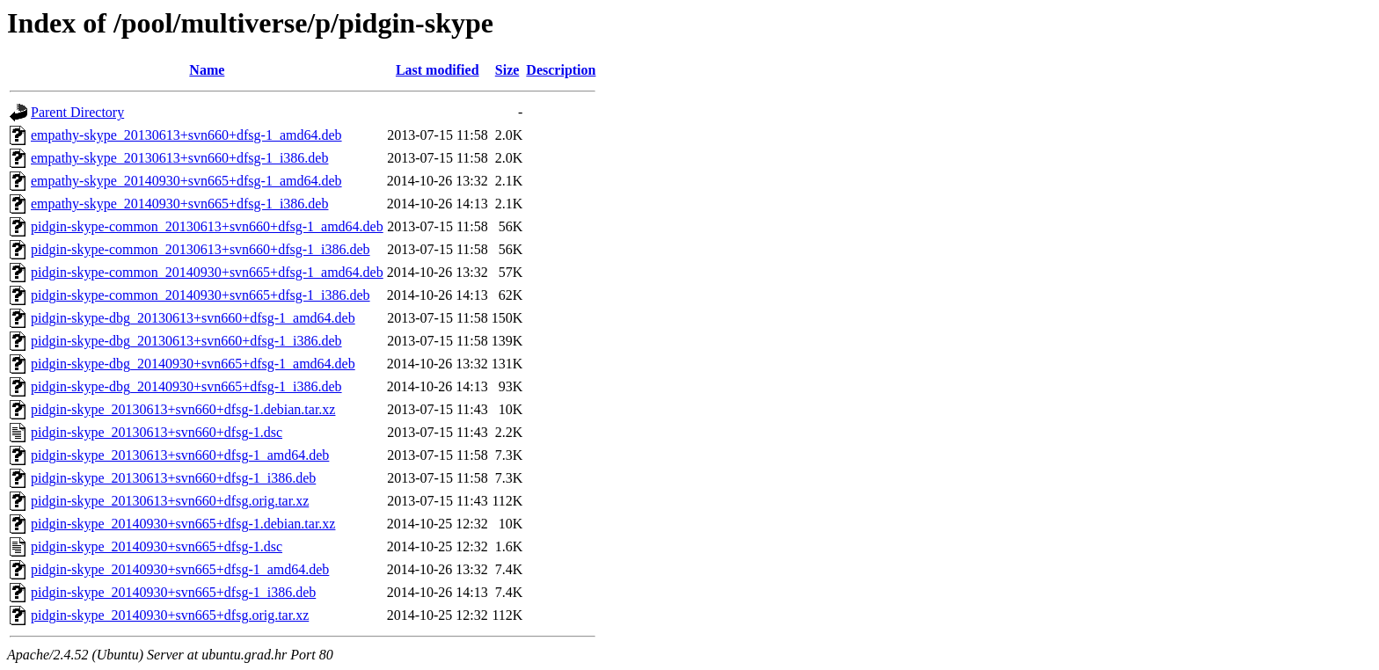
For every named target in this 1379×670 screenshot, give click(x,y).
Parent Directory (77, 112)
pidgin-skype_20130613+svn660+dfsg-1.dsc (156, 432)
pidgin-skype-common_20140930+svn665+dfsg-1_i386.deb (200, 295)
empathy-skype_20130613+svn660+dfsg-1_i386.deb (179, 157)
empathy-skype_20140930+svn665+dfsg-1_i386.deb (179, 203)
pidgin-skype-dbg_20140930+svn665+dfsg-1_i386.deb (186, 386)
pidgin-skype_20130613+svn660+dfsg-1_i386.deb (173, 477)
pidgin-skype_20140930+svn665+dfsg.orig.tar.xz (170, 615)
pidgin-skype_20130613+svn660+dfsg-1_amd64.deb (180, 455)
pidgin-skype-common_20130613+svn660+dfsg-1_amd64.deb (207, 226)
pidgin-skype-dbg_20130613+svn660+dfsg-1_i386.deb (186, 340)
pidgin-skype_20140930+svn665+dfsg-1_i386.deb (173, 592)
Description (560, 69)
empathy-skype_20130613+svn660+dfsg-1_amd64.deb (186, 134)
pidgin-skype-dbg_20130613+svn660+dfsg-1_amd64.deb (193, 317)
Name (206, 69)
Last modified (437, 69)
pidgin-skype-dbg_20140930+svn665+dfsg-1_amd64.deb (193, 363)
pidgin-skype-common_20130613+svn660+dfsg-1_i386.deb (200, 249)
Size (507, 69)
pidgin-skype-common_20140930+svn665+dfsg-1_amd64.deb (207, 272)
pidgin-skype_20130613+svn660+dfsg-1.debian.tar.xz (183, 409)
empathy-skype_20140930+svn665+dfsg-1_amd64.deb (186, 180)
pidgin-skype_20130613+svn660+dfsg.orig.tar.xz (170, 500)
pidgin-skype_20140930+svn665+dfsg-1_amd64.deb (180, 569)
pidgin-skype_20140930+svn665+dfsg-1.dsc (156, 546)
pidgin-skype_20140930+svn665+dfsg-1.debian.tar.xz (183, 523)
